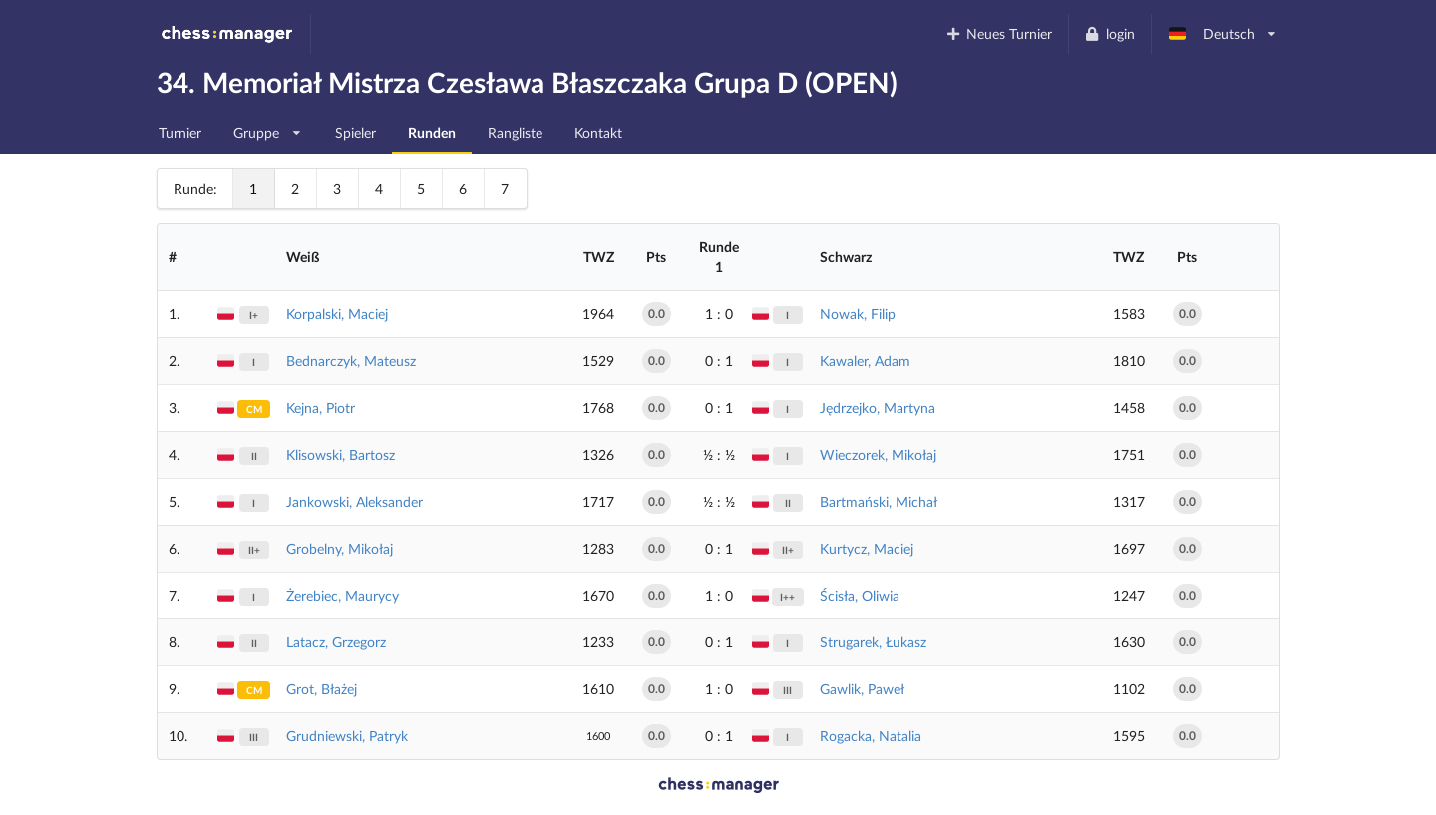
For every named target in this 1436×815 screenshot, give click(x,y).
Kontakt (598, 132)
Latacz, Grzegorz (336, 641)
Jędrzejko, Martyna (877, 407)
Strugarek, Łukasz (873, 641)
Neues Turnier (998, 33)
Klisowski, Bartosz (340, 454)
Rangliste (515, 132)
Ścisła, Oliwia (859, 595)
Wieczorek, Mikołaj (878, 454)
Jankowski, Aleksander (354, 501)
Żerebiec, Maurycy (342, 595)
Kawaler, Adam (865, 360)
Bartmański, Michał (878, 501)
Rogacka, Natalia (870, 735)
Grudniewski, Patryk (347, 735)
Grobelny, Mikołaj (339, 548)
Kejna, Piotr (320, 407)
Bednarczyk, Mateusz (351, 360)
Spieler (355, 132)
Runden (432, 132)
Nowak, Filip (858, 313)
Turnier (180, 132)
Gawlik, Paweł (862, 688)
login (1109, 33)
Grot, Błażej (321, 688)
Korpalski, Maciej (337, 313)
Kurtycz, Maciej (866, 548)
